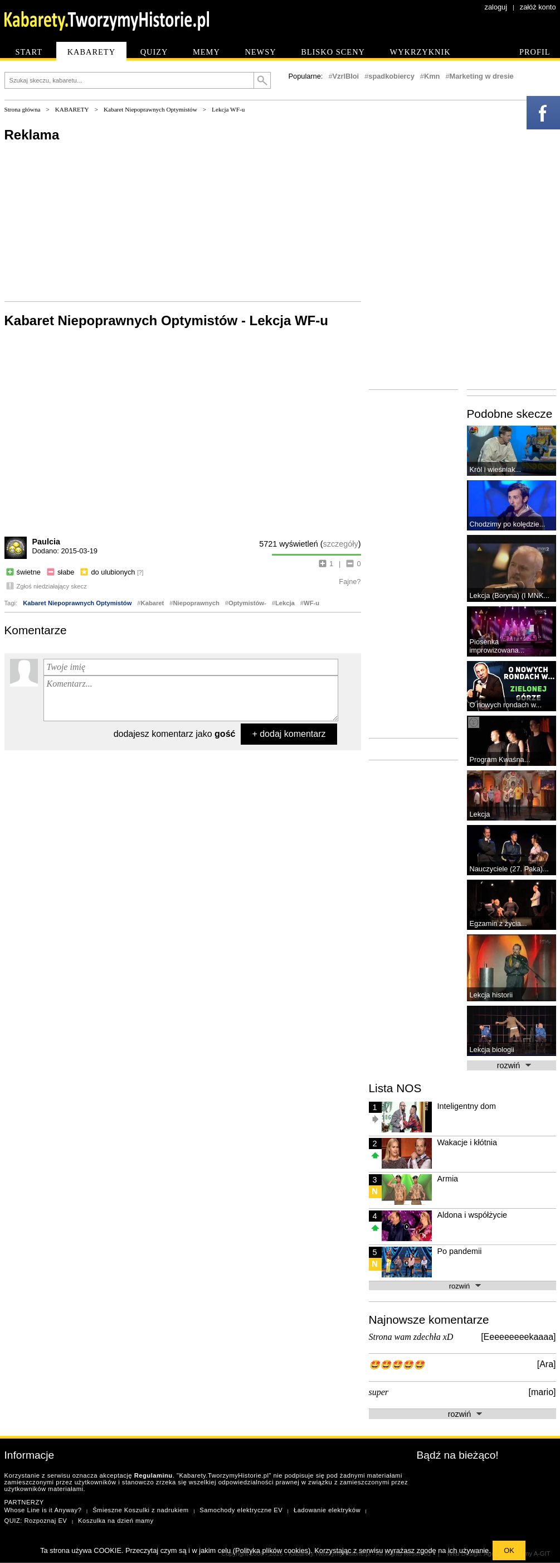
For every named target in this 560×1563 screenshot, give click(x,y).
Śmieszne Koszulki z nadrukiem (140, 1510)
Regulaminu (153, 1475)
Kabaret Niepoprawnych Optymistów (150, 109)
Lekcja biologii (492, 1049)
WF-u (311, 603)
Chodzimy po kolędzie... (508, 524)
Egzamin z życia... (498, 923)
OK (509, 1550)
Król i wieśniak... (495, 469)
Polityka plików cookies (271, 1550)
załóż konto (538, 7)
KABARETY (72, 109)
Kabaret (152, 603)
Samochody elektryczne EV (241, 1510)
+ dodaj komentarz (288, 734)
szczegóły (340, 543)
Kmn (432, 76)
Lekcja (285, 603)
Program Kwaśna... (500, 759)
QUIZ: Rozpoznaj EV (35, 1520)
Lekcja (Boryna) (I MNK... (510, 595)
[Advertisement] (119, 264)
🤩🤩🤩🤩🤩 (397, 1364)
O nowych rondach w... (506, 705)
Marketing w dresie (482, 76)
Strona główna (22, 109)
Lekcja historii (491, 995)
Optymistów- (247, 603)
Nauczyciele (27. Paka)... (509, 869)
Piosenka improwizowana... (497, 646)
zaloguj (496, 7)
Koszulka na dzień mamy (115, 1520)
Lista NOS (395, 1088)
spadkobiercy (391, 76)
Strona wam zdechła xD (411, 1337)
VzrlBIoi (346, 76)
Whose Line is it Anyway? (43, 1510)
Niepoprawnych (196, 603)
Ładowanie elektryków (327, 1510)
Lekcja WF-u (228, 109)
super (379, 1392)
